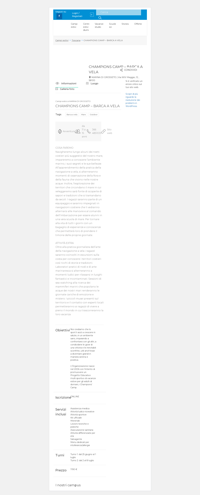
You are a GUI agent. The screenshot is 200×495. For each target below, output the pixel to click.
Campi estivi (74, 25)
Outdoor (94, 114)
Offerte (138, 24)
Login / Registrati (83, 15)
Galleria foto (64, 89)
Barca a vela (72, 114)
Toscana (76, 40)
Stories (125, 24)
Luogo (92, 83)
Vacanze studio (99, 25)
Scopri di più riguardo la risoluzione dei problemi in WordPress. (133, 100)
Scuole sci (112, 25)
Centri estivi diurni (86, 27)
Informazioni (65, 83)
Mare (83, 114)
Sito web (106, 131)
